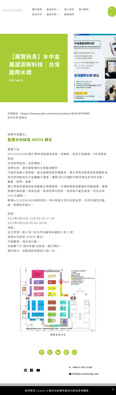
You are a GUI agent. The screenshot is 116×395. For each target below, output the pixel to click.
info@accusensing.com (84, 373)
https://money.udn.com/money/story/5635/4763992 (55, 113)
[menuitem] (37, 9)
